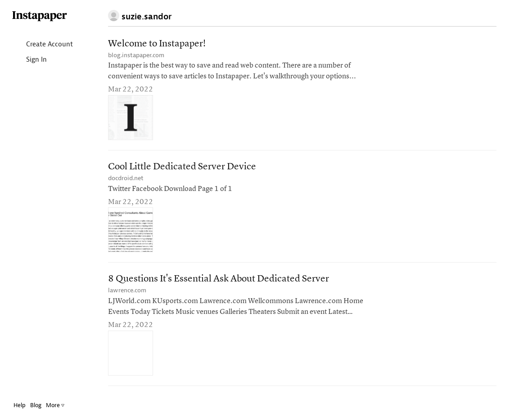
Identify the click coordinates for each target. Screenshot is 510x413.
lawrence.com (127, 290)
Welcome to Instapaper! (157, 44)
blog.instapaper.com (136, 55)
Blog (35, 405)
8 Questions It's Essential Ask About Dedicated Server (218, 279)
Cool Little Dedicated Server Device (182, 167)
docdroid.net (126, 178)
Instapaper (39, 16)
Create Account (42, 45)
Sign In (29, 60)
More (55, 405)
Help (20, 405)
